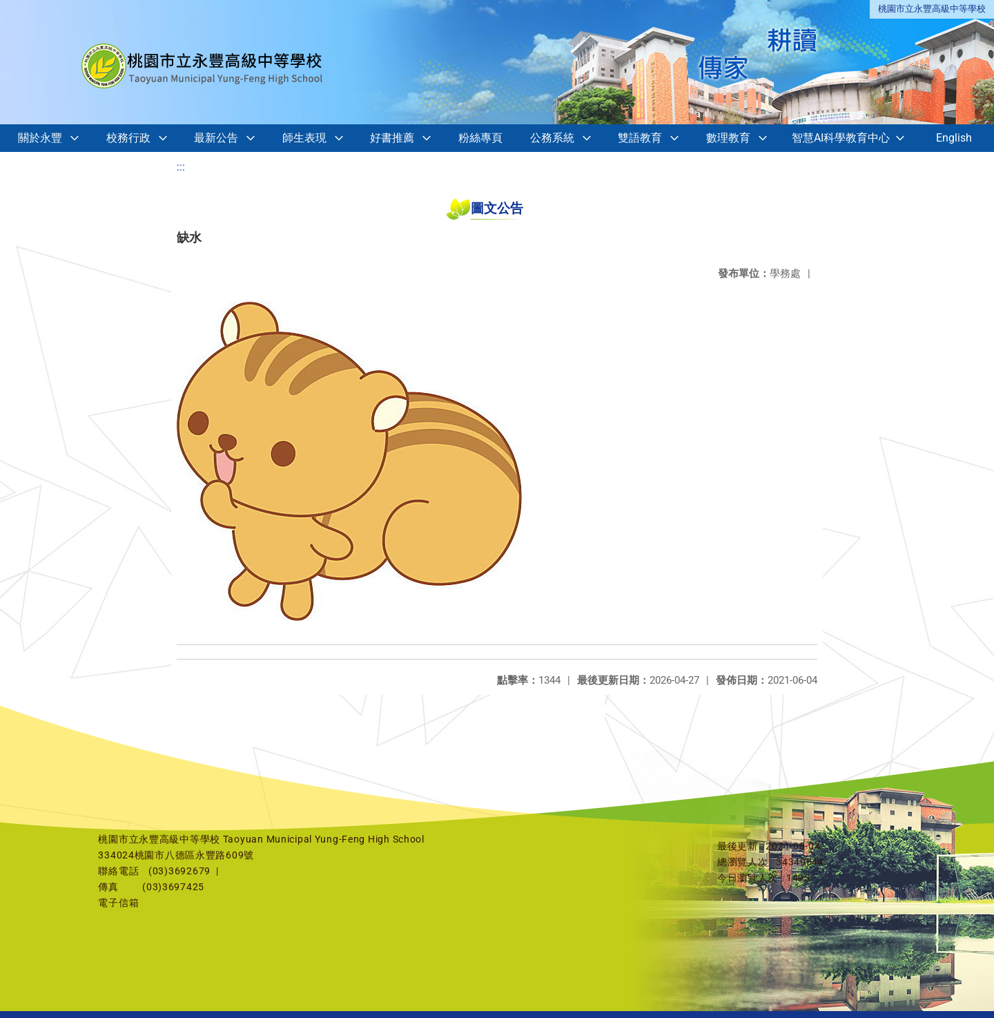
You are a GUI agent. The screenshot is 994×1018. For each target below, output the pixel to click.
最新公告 (216, 137)
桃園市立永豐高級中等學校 (932, 8)
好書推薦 (392, 137)
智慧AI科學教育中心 (841, 137)
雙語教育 (640, 137)
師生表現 (304, 137)
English (954, 137)
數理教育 (728, 137)
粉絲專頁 (480, 137)
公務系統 (552, 137)
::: (181, 166)
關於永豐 (40, 137)
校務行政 (128, 137)
